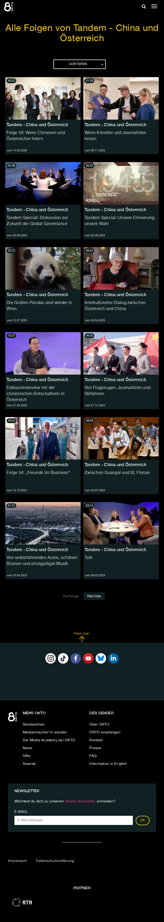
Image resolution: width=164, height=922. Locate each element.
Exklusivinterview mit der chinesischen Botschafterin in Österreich (35, 394)
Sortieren (86, 64)
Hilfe (26, 756)
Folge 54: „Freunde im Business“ (38, 473)
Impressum (17, 861)
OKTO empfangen (105, 732)
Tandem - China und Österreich (37, 124)
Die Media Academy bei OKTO (49, 740)
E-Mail (21, 812)
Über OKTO (99, 724)
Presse (95, 748)
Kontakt (95, 740)
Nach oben (81, 637)
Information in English (108, 764)
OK (142, 820)
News (27, 748)
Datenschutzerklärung (55, 861)
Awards (29, 764)
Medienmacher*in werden (45, 732)
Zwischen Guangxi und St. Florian (117, 473)
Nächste (94, 596)
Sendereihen (34, 724)
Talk (88, 558)
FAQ (93, 756)
